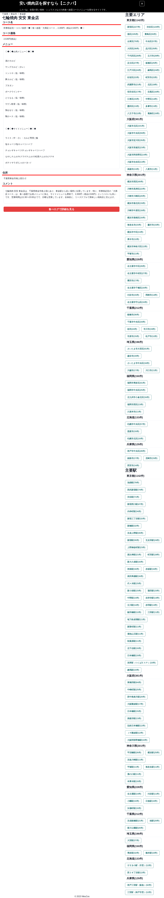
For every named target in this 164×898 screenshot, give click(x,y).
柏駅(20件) (154, 821)
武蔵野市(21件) (134, 85)
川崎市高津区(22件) (136, 189)
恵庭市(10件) (133, 431)
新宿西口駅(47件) (135, 504)
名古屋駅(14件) (134, 794)
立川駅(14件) (133, 605)
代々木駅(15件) (134, 583)
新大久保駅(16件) (135, 562)
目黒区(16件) (153, 92)
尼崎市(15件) (151, 458)
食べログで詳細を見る (61, 209)
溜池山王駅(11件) (135, 634)
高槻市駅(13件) (134, 718)
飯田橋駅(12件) (134, 612)
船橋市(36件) (133, 315)
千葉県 (5, 14)
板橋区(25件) (151, 63)
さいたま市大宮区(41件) (138, 349)
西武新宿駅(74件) (135, 490)
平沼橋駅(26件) (134, 752)
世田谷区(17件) (134, 92)
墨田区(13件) (133, 106)
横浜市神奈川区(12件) (137, 246)
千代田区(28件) (134, 56)
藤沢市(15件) (153, 225)
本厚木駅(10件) (134, 781)
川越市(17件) (133, 370)
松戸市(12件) (151, 336)
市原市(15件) (133, 336)
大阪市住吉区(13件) (136, 162)
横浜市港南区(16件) (136, 218)
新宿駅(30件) (133, 540)
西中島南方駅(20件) (136, 697)
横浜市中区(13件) (135, 232)
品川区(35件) (151, 48)
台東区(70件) (133, 41)
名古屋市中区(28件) (136, 266)
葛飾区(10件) (153, 113)
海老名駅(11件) (152, 767)
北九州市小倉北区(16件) (138, 397)
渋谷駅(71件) (133, 497)
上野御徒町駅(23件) (136, 547)
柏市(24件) (132, 329)
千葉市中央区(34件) (136, 322)
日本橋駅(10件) (134, 655)
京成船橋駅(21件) (135, 821)
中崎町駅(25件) (134, 690)
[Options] (142, 3)
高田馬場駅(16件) (135, 576)
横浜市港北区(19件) (136, 203)
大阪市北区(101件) (135, 126)
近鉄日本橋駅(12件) (136, 726)
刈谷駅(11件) (153, 794)
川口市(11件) (151, 370)
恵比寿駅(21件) (134, 555)
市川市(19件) (149, 329)
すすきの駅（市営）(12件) (139, 865)
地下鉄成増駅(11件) (136, 619)
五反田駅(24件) (152, 540)
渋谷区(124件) (153, 27)
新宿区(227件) (133, 27)
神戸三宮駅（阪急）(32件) (139, 885)
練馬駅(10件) (133, 670)
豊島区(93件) (150, 34)
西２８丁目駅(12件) (136, 872)
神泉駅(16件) (133, 569)
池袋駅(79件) (133, 482)
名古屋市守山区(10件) (137, 302)
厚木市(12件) (133, 239)
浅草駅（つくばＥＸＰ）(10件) (141, 663)
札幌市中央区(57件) (136, 424)
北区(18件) (152, 85)
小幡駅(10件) (133, 801)
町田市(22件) (151, 77)
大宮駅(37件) (133, 840)
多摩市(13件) (151, 106)
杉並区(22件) (133, 77)
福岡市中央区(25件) (136, 390)
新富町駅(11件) (134, 627)
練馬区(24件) (153, 70)
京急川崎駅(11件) (135, 760)
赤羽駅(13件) (151, 605)
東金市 (14, 14)
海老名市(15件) (134, 225)
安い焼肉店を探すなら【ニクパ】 (48, 3)
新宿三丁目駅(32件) (136, 519)
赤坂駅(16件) (151, 569)
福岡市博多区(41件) (136, 383)
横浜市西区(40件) (135, 182)
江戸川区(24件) (134, 70)
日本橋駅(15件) (134, 711)
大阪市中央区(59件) (136, 133)
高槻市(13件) (133, 169)
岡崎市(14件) (151, 295)
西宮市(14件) (133, 465)
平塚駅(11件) (133, 767)
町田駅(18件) (153, 555)
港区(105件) (132, 34)
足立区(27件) (133, 63)
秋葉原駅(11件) (134, 641)
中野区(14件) (151, 99)
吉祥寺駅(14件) (152, 598)
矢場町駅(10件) (134, 808)
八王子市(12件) (134, 113)
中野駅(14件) (133, 598)
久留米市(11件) (134, 412)
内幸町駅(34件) (134, 511)
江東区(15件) (133, 99)
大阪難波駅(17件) (135, 704)
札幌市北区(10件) (135, 438)
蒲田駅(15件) (153, 591)
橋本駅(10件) (151, 853)
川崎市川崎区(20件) (136, 196)
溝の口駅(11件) (134, 774)
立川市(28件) (153, 56)
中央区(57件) (151, 41)
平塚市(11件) (133, 254)
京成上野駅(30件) (135, 533)
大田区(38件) (133, 48)
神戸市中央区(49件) (136, 451)
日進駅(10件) (151, 801)
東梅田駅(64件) (134, 682)
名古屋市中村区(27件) (137, 273)
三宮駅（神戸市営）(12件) (139, 892)
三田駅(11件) (153, 612)
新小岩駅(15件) (134, 591)
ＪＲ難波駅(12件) (135, 733)
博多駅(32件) (133, 853)
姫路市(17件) (133, 458)
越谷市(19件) (133, 356)
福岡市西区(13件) (135, 404)
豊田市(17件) (133, 280)
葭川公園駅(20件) (135, 828)
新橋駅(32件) (133, 526)
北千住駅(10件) (134, 648)
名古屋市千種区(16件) (137, 288)
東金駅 (23, 14)
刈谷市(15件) (133, 295)
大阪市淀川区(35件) (136, 140)
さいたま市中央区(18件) (138, 363)
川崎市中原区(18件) (136, 210)
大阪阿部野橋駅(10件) (137, 740)
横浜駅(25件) (153, 752)
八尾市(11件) (151, 169)
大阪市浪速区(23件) (136, 147)
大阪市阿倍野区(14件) (137, 155)
